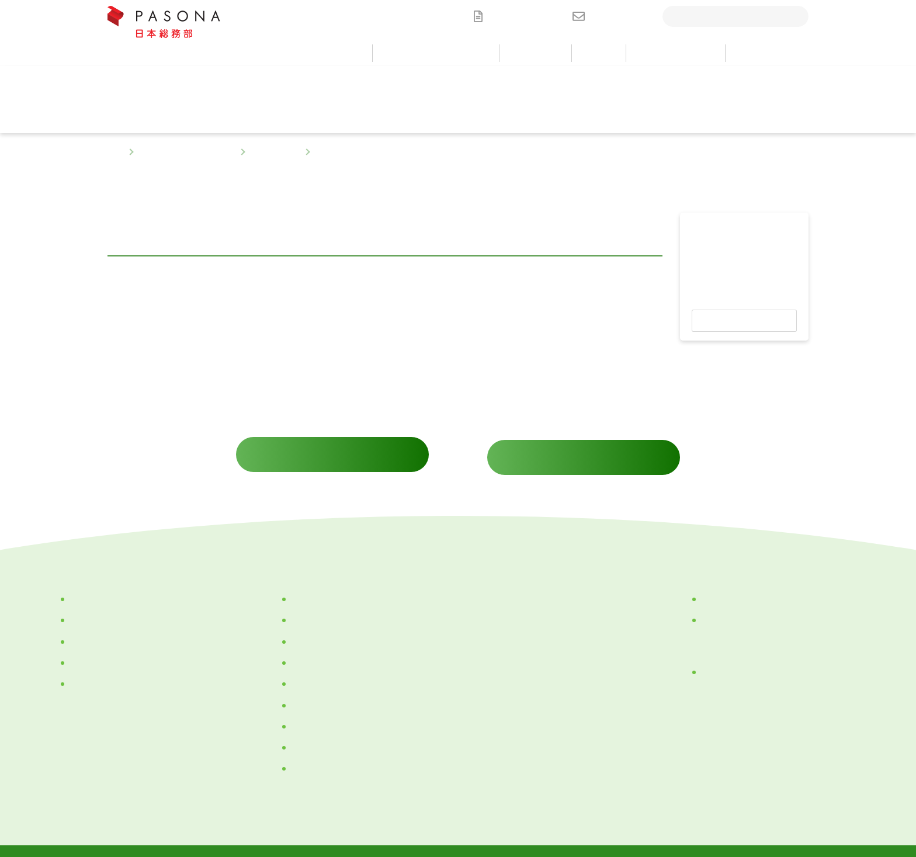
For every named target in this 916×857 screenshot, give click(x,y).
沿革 (299, 672)
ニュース (491, 609)
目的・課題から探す (105, 609)
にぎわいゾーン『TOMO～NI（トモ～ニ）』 (780, 660)
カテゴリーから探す (105, 588)
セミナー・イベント (514, 633)
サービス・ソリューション (186, 152)
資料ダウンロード (524, 16)
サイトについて (616, 806)
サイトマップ (692, 806)
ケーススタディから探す (113, 672)
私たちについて (306, 560)
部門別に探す (274, 152)
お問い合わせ (618, 16)
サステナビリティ (323, 736)
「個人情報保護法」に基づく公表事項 (364, 806)
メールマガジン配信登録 (523, 731)
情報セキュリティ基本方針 (512, 806)
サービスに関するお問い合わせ (332, 446)
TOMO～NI (310, 715)
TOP (115, 152)
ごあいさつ (311, 609)
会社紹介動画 (315, 630)
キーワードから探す (105, 651)
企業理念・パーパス (327, 588)
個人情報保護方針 (233, 806)
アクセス (307, 693)
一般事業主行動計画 (327, 757)
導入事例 (491, 560)
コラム (487, 584)
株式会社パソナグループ (745, 588)
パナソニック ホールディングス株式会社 (774, 609)
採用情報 (491, 658)
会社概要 (307, 651)
